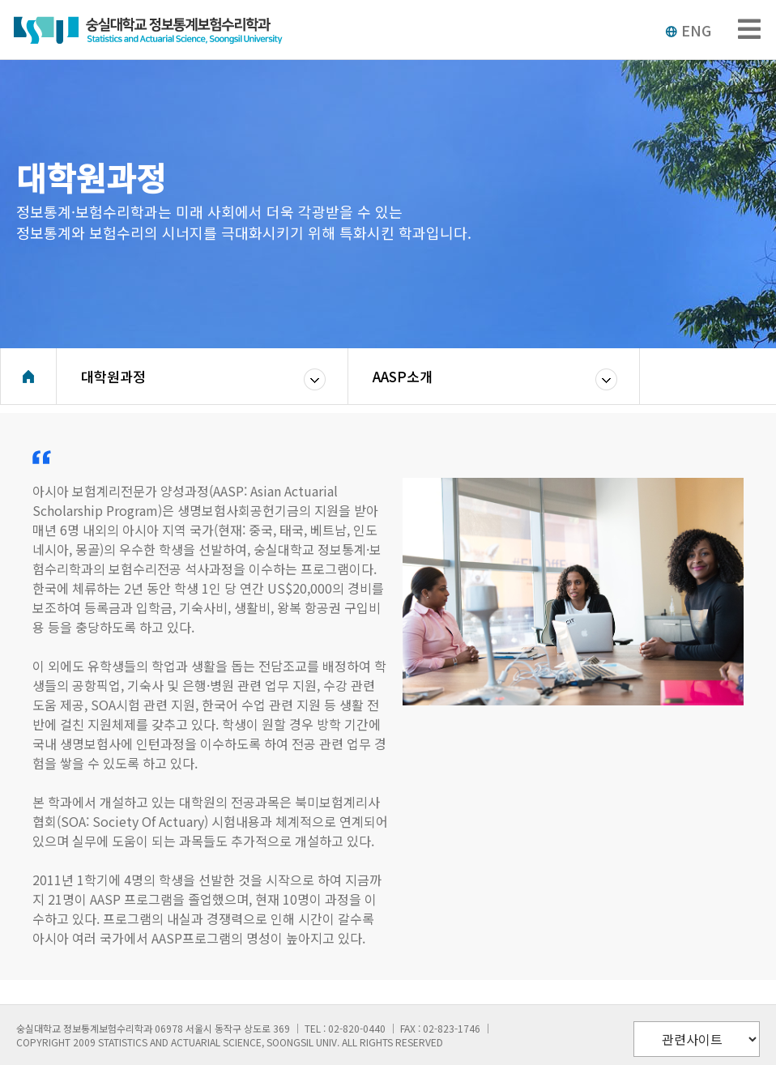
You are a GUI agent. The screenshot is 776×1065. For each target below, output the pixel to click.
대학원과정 (113, 376)
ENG (688, 29)
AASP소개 (403, 376)
